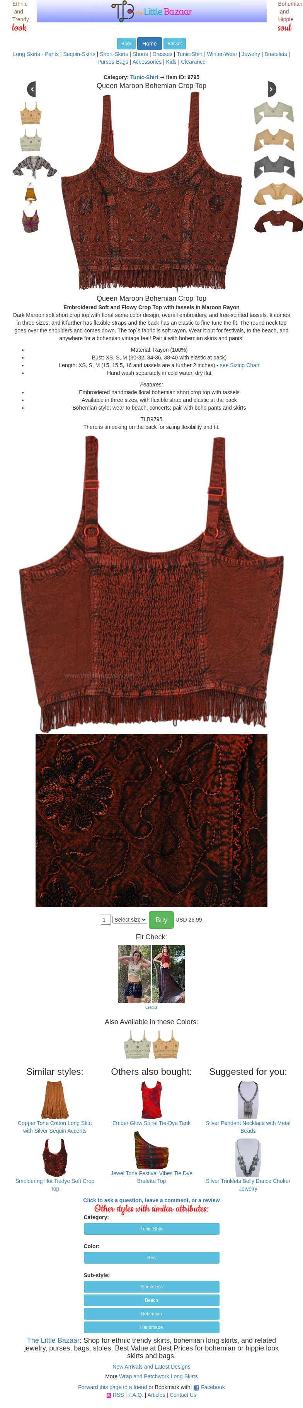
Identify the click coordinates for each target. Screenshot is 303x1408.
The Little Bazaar (53, 1340)
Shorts (140, 54)
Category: (96, 1217)
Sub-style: (97, 1275)
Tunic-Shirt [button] (151, 1229)
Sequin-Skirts (79, 54)
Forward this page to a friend (112, 1387)
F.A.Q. (135, 1395)
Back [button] (126, 43)
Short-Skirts (114, 54)
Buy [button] (161, 920)
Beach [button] (151, 1300)
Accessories (147, 62)
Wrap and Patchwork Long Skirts (158, 1376)
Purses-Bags (112, 62)
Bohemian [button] (151, 1314)
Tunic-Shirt (190, 54)
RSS (118, 1395)
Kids (171, 62)
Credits (151, 1007)
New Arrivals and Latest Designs (151, 1367)
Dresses (162, 54)
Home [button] (149, 44)
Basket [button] (175, 43)
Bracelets (275, 54)
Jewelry (251, 54)
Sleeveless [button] (151, 1286)
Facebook (213, 1387)
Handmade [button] (151, 1327)
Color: (92, 1246)
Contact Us (183, 1395)
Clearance (193, 62)
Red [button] (151, 1258)
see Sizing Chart (240, 365)
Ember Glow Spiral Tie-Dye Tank (151, 1123)
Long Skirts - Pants (36, 54)
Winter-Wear (222, 54)
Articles (156, 1395)
